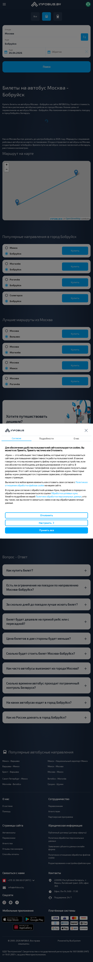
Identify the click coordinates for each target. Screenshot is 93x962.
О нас (76, 438)
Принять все (46, 530)
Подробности (46, 438)
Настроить (45, 522)
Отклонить (46, 515)
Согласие (16, 438)
